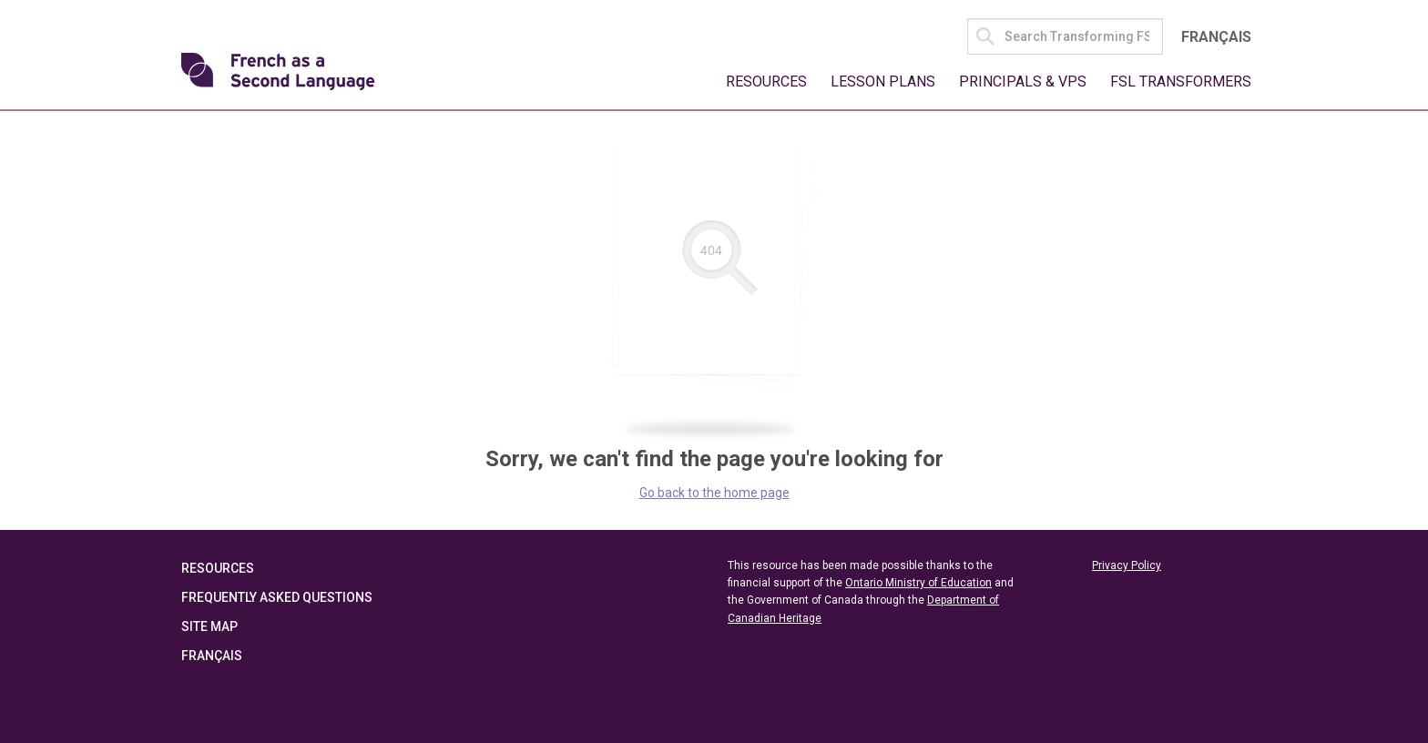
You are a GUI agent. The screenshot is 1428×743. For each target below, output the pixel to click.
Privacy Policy (1126, 565)
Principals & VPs (1022, 81)
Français (1216, 37)
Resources (766, 81)
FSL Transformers (1180, 81)
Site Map (209, 626)
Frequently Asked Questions (276, 597)
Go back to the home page (714, 492)
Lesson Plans (883, 81)
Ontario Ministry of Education (918, 582)
